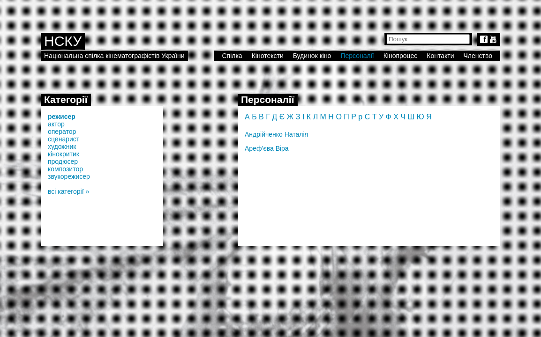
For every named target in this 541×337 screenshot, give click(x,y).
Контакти (440, 55)
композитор (65, 169)
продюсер (63, 161)
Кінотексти (268, 55)
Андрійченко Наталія (276, 134)
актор (56, 124)
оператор (62, 131)
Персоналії (357, 55)
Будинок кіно (312, 55)
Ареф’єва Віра (267, 148)
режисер (61, 116)
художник (62, 146)
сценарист (63, 139)
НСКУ (63, 41)
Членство (478, 55)
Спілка (232, 55)
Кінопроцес (400, 55)
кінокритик (63, 154)
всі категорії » (68, 191)
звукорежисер (69, 176)
